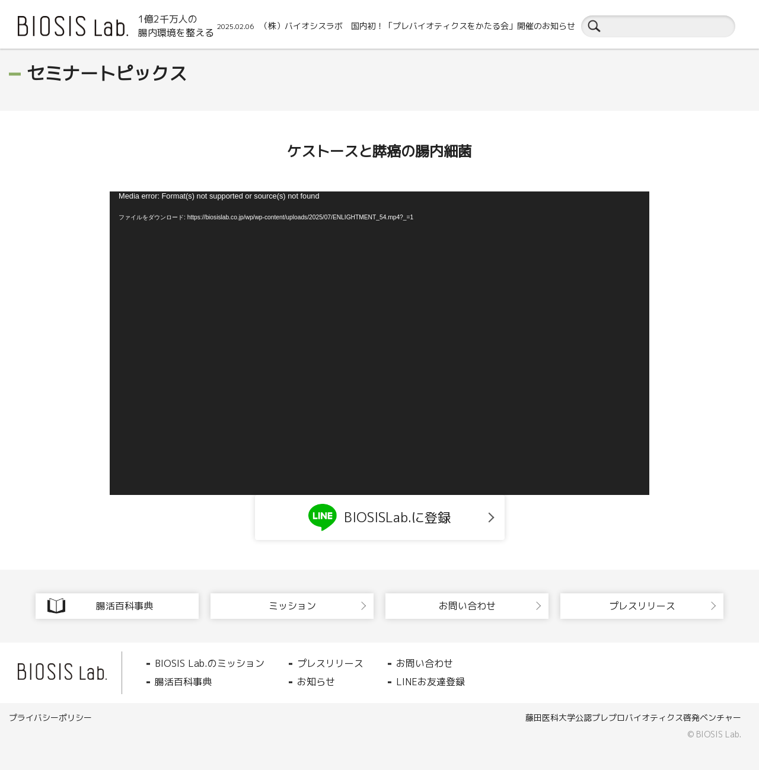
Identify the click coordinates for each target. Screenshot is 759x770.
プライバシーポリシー (50, 717)
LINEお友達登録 (430, 681)
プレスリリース (330, 663)
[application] (379, 343)
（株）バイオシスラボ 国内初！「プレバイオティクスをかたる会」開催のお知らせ (396, 25)
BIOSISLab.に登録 (379, 517)
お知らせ (316, 681)
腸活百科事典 (183, 681)
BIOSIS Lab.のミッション (209, 663)
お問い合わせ (424, 663)
